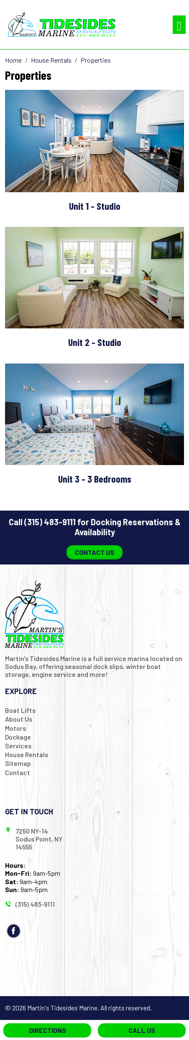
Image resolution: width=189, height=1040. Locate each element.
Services (18, 746)
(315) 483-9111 (50, 522)
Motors (15, 728)
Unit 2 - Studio (94, 342)
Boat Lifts (20, 710)
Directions (47, 1030)
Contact (17, 772)
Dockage (18, 737)
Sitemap (18, 763)
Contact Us (94, 552)
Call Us (141, 1030)
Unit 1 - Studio (94, 206)
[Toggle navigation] (179, 24)
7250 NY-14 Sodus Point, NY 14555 (38, 839)
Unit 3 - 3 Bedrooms (94, 479)
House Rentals (26, 754)
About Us (18, 719)
